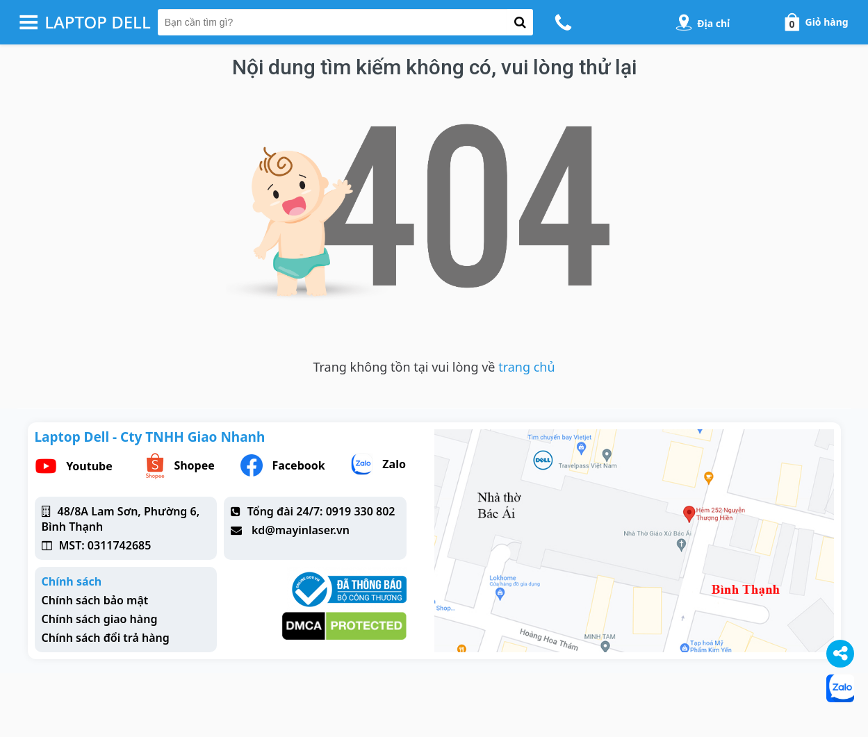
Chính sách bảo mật (95, 600)
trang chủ (526, 366)
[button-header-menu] (28, 22)
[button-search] (520, 22)
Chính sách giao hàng (100, 619)
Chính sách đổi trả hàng (106, 637)
